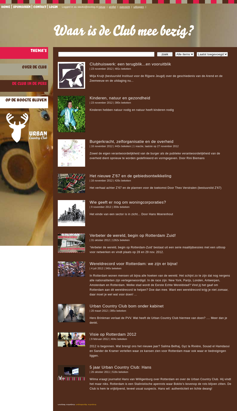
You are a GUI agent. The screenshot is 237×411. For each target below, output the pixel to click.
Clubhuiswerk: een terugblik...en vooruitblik (130, 64)
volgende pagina (85, 405)
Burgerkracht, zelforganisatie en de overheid (132, 141)
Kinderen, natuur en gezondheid (120, 98)
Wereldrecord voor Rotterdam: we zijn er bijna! (134, 264)
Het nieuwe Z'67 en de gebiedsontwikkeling (130, 176)
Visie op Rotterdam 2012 (113, 334)
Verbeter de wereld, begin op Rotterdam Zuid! (133, 235)
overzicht (125, 6)
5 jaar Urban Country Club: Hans (120, 367)
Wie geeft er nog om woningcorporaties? (128, 202)
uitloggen (138, 6)
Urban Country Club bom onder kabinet (127, 306)
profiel (112, 6)
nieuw (102, 6)
